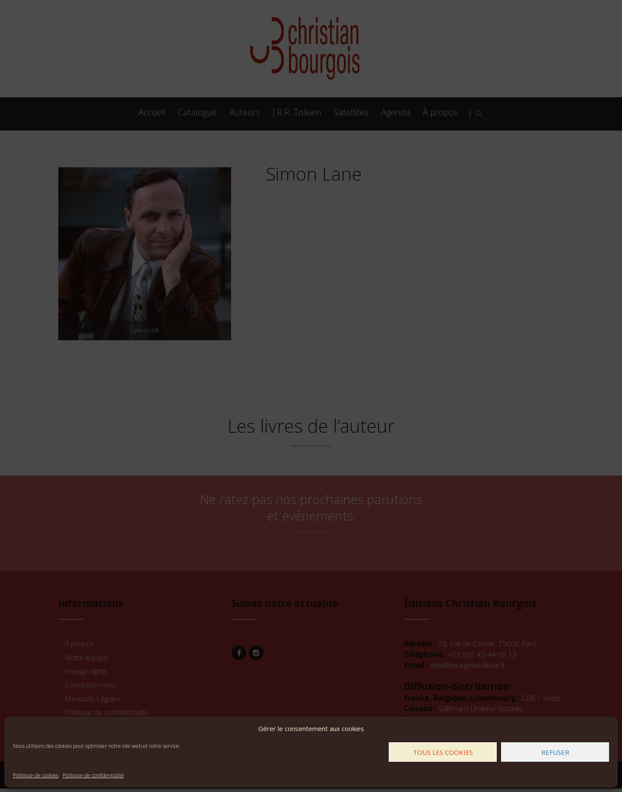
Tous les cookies (443, 752)
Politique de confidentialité (93, 775)
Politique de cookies (35, 775)
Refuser (555, 752)
